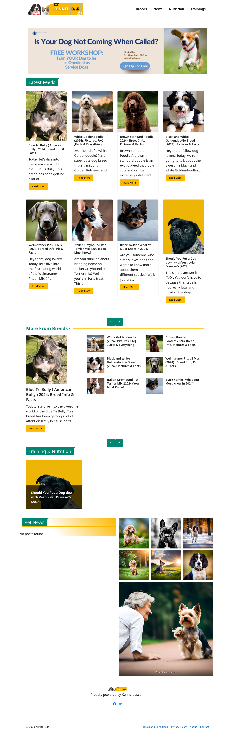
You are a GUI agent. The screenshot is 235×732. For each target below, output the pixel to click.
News (157, 9)
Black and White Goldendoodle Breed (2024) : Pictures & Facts (182, 140)
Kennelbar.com (133, 694)
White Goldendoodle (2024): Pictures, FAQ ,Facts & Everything (88, 140)
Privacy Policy (179, 726)
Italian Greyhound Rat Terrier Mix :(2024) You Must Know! (90, 249)
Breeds (141, 9)
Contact (204, 726)
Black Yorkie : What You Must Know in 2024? (136, 247)
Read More (38, 186)
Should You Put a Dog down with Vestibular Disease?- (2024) (181, 262)
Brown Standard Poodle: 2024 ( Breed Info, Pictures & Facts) (137, 140)
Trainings (198, 9)
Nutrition (176, 9)
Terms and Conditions (155, 726)
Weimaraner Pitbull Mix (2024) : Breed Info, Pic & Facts (46, 249)
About (193, 726)
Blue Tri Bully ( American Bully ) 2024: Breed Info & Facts (46, 149)
